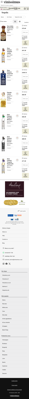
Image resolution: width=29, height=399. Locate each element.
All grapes (4, 326)
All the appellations (7, 318)
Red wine (4, 303)
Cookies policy (14, 380)
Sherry (3, 300)
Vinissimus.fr (5, 279)
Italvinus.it (4, 286)
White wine (5, 307)
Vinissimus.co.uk (6, 282)
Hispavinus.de (5, 290)
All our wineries (6, 322)
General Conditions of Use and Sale (14, 389)
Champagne (5, 339)
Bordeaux (4, 343)
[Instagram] (4, 264)
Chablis (4, 369)
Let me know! (25, 43)
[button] (24, 8)
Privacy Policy (24, 38)
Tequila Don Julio (18, 17)
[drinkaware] (14, 223)
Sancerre (4, 373)
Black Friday (5, 330)
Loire (3, 358)
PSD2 (10, 215)
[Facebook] (7, 264)
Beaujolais (4, 354)
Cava (3, 311)
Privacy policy (14, 385)
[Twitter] (10, 264)
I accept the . (24, 37)
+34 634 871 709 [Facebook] (9, 252)
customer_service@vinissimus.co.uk (13, 259)
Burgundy (4, 347)
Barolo (3, 362)
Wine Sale (4, 315)
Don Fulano (9, 17)
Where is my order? (9, 248)
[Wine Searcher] (14, 202)
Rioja (3, 351)
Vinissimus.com (6, 275)
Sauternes (4, 366)
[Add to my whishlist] (17, 27)
